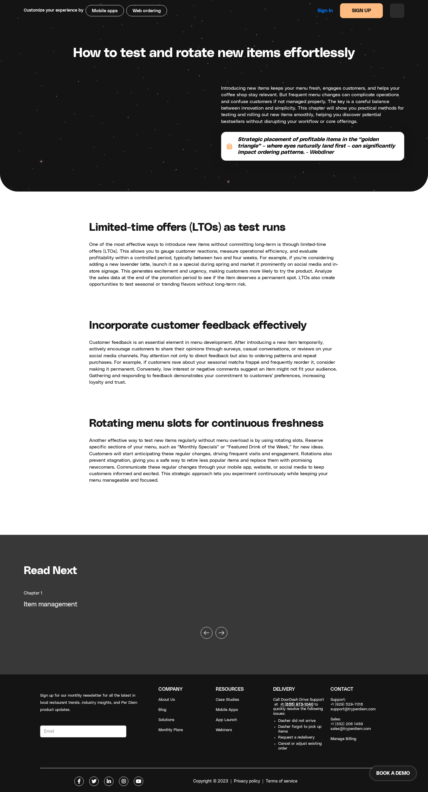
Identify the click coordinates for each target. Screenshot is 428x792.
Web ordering (147, 11)
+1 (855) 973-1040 (296, 704)
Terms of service (282, 781)
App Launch (226, 720)
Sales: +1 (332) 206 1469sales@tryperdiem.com (351, 724)
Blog (162, 710)
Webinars (224, 730)
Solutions (166, 720)
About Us (166, 700)
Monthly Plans (170, 730)
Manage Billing (343, 739)
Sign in (325, 10)
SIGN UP (361, 10)
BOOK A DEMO (393, 773)
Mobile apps (105, 11)
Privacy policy (247, 781)
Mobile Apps (227, 710)
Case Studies (227, 700)
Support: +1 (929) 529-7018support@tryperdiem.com (353, 704)
